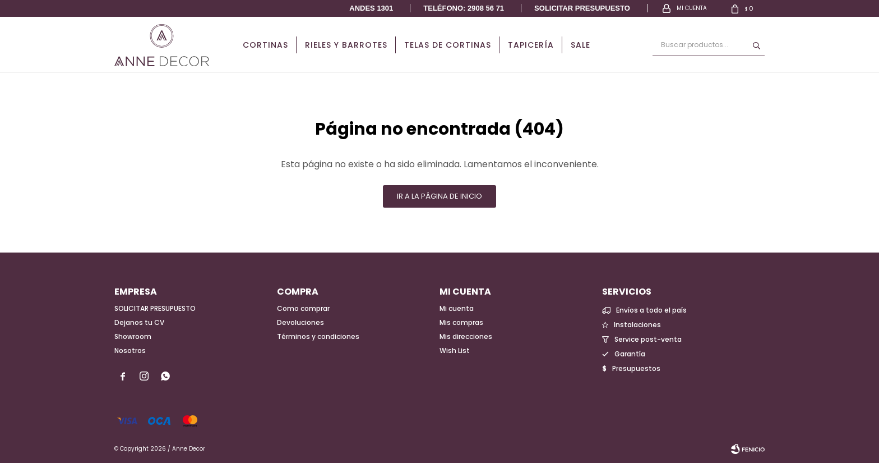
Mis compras (461, 322)
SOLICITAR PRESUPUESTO (155, 308)
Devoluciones (300, 322)
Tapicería (531, 45)
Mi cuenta (457, 308)
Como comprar (303, 308)
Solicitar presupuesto (582, 8)
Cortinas (265, 45)
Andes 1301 (371, 8)
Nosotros (130, 350)
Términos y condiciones (318, 336)
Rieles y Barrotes (346, 45)
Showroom (132, 336)
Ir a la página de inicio (439, 196)
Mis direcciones (466, 336)
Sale (580, 45)
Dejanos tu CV (139, 322)
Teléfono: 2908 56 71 (463, 8)
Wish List (455, 350)
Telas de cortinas (447, 45)
